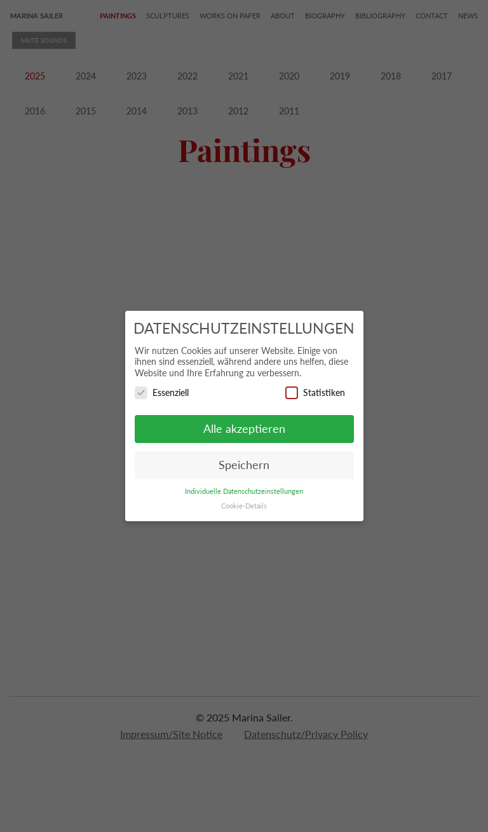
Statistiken (315, 392)
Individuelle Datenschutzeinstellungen (244, 491)
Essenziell (162, 392)
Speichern (244, 465)
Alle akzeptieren (244, 428)
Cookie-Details (244, 506)
